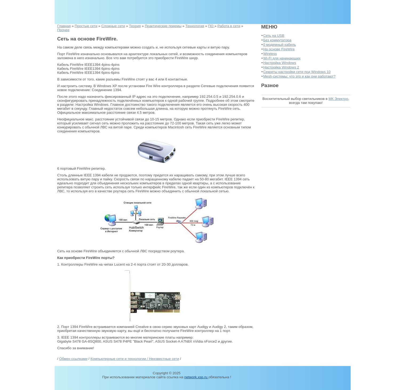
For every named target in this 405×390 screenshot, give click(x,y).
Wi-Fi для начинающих (281, 58)
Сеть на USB (273, 36)
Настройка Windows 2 (281, 67)
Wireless (270, 54)
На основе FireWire (279, 49)
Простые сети (86, 26)
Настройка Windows (279, 63)
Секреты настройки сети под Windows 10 (297, 72)
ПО (211, 26)
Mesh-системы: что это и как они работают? (299, 76)
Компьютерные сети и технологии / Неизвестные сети (134, 359)
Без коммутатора (277, 40)
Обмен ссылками (73, 359)
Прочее (63, 30)
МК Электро (338, 99)
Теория (135, 26)
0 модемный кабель (279, 45)
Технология (194, 26)
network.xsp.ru (196, 377)
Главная (64, 26)
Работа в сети (228, 26)
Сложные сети (113, 26)
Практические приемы (163, 26)
